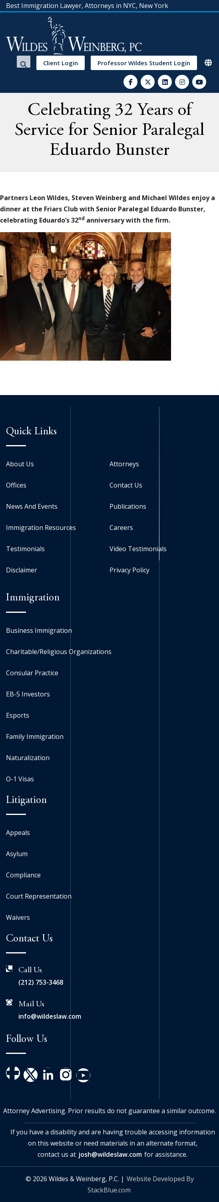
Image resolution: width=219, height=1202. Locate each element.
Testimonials (25, 548)
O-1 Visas (20, 779)
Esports (17, 715)
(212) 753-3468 (40, 982)
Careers (121, 527)
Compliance (23, 875)
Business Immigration (39, 630)
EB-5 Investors (28, 694)
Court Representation (39, 896)
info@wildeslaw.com (49, 1016)
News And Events (32, 506)
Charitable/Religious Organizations (58, 651)
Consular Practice (32, 672)
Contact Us (126, 485)
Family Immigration (35, 736)
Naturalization (28, 757)
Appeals (18, 832)
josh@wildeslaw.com (110, 1154)
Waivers (18, 917)
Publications (128, 506)
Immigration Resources (41, 527)
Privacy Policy (129, 570)
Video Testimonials (138, 548)
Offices (16, 485)
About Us (20, 464)
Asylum (17, 853)
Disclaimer (21, 570)
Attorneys (124, 464)
